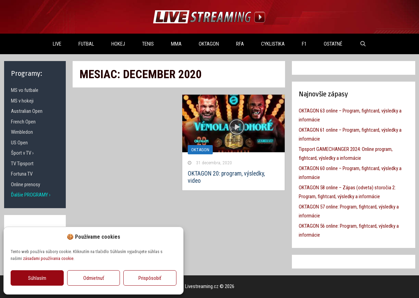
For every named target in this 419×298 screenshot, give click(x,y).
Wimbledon (22, 132)
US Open (19, 143)
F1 (304, 44)
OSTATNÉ (333, 44)
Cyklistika (273, 44)
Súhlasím (37, 278)
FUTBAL (86, 44)
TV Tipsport (22, 163)
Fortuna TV (22, 174)
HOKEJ (118, 44)
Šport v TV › (22, 153)
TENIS (148, 44)
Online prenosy (25, 184)
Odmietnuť (93, 278)
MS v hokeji (22, 101)
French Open (23, 122)
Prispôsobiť (149, 278)
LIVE (57, 44)
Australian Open (26, 111)
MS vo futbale (24, 90)
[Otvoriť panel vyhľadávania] (362, 44)
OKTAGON (209, 44)
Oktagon (200, 149)
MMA (176, 44)
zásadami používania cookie (48, 258)
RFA (240, 44)
